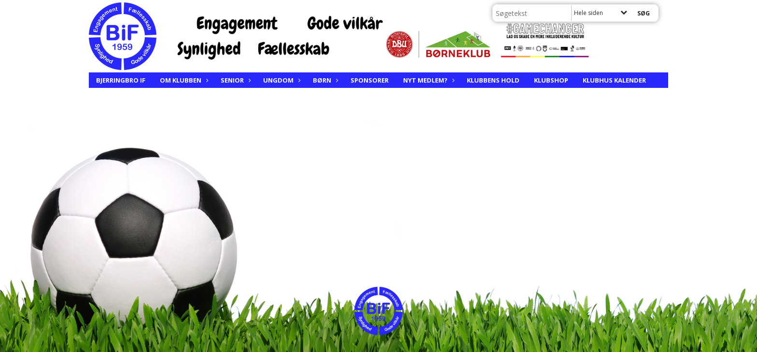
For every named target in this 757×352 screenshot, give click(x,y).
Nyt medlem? (427, 80)
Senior (235, 80)
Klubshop (551, 80)
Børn (324, 80)
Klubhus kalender (614, 80)
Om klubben (183, 80)
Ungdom (280, 80)
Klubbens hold (493, 80)
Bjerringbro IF (120, 80)
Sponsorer (369, 80)
